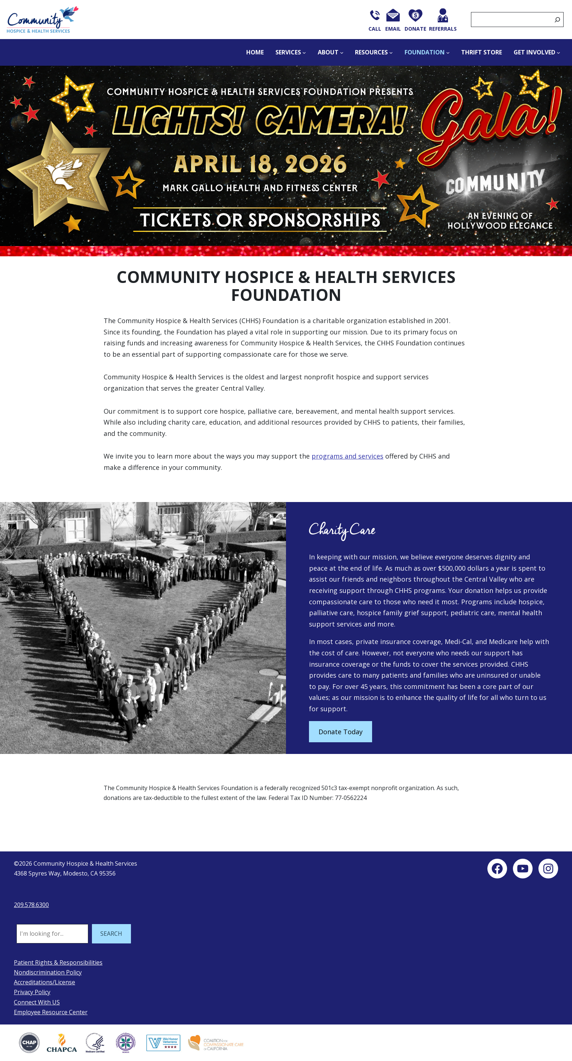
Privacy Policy (32, 992)
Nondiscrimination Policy (48, 972)
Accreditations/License (44, 982)
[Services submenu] (304, 52)
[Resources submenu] (391, 52)
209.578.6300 (31, 905)
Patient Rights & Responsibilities (58, 962)
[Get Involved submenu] (558, 52)
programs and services (347, 456)
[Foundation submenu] (448, 52)
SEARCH (111, 934)
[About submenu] (342, 52)
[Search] (557, 19)
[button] (286, 161)
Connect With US (37, 1002)
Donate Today (340, 731)
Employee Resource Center (51, 1012)
